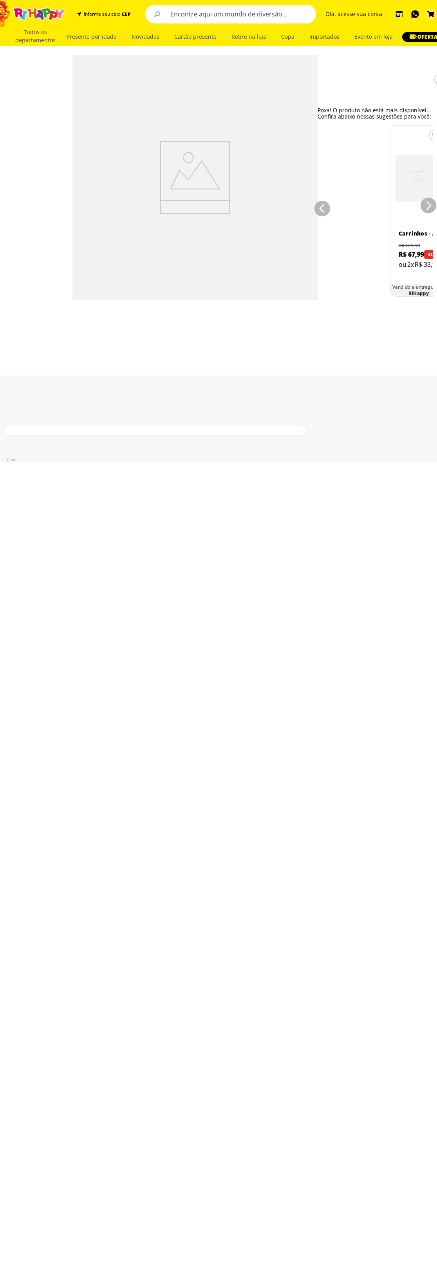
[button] (125, 14)
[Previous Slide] (320, 207)
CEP (126, 14)
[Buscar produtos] (157, 14)
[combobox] (230, 14)
